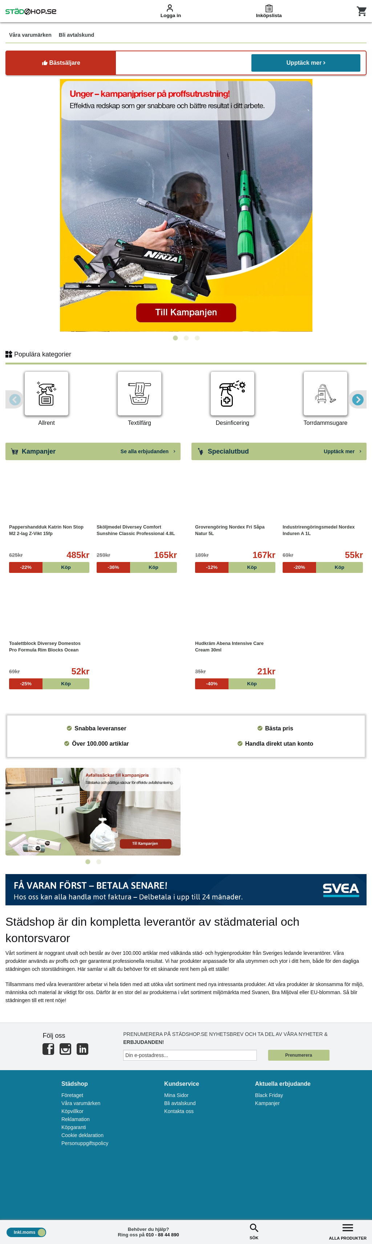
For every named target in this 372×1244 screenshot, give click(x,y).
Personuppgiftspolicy (84, 1143)
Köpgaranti (73, 1127)
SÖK (254, 1231)
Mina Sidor (176, 1095)
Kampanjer (267, 1103)
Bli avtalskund (179, 1103)
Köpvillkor (72, 1111)
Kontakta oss (179, 1111)
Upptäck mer (306, 63)
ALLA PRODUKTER (348, 1231)
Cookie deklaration (82, 1135)
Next (357, 399)
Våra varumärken (80, 1103)
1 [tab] (175, 338)
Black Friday (269, 1095)
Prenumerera (298, 1055)
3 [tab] (197, 338)
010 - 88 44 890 (162, 1234)
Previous (14, 399)
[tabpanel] (186, 205)
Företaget (72, 1095)
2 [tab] (186, 338)
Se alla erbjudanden (148, 451)
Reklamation (75, 1119)
